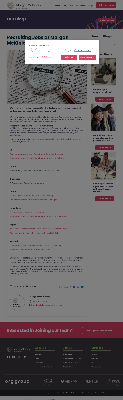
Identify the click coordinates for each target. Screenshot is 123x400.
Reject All (69, 57)
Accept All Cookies (87, 57)
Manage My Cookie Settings (40, 57)
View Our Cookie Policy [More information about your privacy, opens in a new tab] (82, 51)
